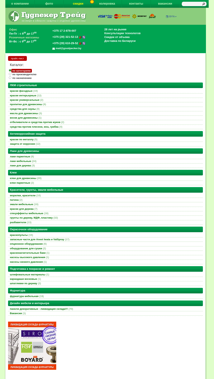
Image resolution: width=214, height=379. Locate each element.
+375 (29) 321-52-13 (68, 36)
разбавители (20, 222)
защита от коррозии (25, 143)
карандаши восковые (25, 278)
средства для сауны (25, 108)
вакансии (165, 3)
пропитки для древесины (28, 104)
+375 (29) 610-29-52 (68, 43)
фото (49, 3)
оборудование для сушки (28, 248)
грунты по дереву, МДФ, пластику (34, 217)
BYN (173, 16)
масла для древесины (26, 113)
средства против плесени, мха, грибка (36, 126)
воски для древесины (26, 117)
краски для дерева (24, 208)
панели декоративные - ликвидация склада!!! (41, 308)
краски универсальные (26, 99)
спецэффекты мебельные (29, 213)
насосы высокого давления (29, 257)
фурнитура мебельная (27, 296)
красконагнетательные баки (30, 252)
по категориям (21, 70)
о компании (20, 3)
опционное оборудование (28, 243)
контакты (136, 3)
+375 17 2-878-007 (64, 30)
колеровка (107, 3)
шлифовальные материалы (29, 274)
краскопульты (21, 235)
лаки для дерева (22, 165)
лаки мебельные (23, 161)
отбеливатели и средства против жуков (37, 122)
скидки (83, 2)
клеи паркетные (22, 182)
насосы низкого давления (28, 261)
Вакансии (18, 313)
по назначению (22, 78)
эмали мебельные (24, 204)
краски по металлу (23, 139)
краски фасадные (24, 90)
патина (16, 199)
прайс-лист (17, 58)
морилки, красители (25, 195)
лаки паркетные (22, 156)
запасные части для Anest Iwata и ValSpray (39, 239)
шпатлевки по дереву (25, 283)
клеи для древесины (26, 178)
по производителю (24, 74)
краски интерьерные (26, 95)
